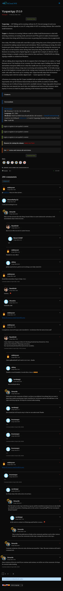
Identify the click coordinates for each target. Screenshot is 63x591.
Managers (5, 14)
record (10, 167)
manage (14, 167)
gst (28, 167)
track (17, 167)
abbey (13, 262)
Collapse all (6, 181)
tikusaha (12, 301)
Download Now (31, 19)
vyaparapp (6, 167)
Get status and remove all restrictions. (17, 150)
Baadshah (15, 226)
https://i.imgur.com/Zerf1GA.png (13, 467)
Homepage (8, 109)
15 (13, 573)
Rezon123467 (18, 238)
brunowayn (15, 420)
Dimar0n (6, 170)
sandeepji (17, 379)
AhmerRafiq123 (12, 200)
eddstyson (22, 118)
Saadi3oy (6, 192)
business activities (23, 167)
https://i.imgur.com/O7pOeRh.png (13, 318)
